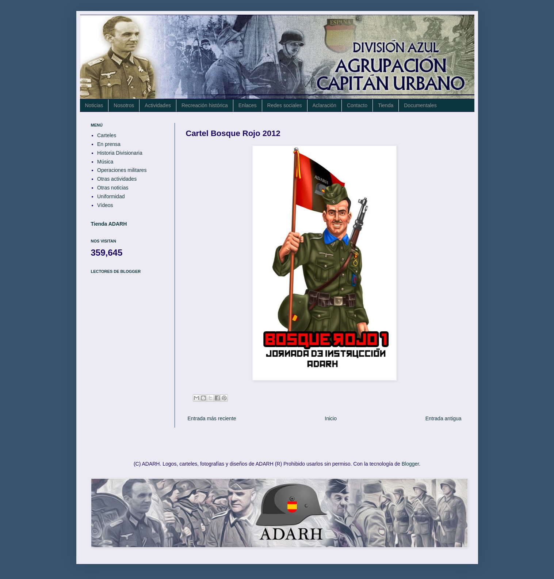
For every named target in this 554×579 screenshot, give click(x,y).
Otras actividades (117, 179)
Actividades (158, 105)
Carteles (106, 135)
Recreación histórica (205, 105)
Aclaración (324, 105)
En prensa (109, 144)
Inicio (331, 418)
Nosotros (124, 105)
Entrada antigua (443, 418)
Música (105, 162)
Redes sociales (284, 105)
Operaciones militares (121, 170)
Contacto (357, 105)
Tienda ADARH (109, 224)
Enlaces (247, 105)
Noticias (94, 105)
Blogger (410, 464)
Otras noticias (113, 188)
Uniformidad (111, 196)
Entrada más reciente (212, 418)
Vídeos (105, 205)
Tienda (385, 105)
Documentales (420, 105)
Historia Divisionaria (119, 153)
